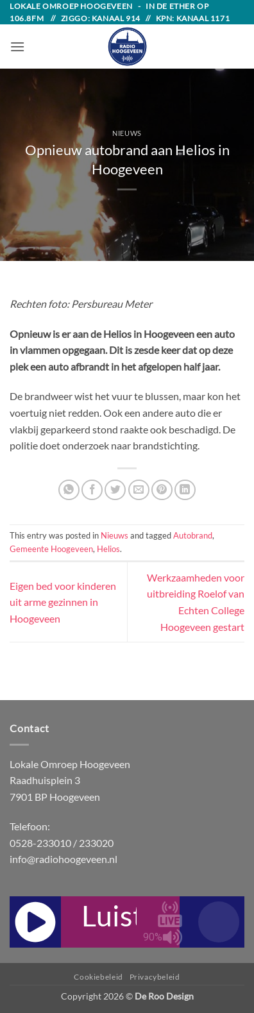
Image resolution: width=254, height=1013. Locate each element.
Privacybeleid (155, 977)
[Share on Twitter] (115, 490)
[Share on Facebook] (92, 490)
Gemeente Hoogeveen (51, 549)
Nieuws (126, 133)
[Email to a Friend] (138, 490)
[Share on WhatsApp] (69, 490)
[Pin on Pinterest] (162, 490)
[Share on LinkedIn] (185, 490)
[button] (17, 46)
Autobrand (192, 535)
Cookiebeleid (98, 977)
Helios (108, 549)
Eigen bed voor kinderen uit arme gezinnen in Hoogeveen (63, 602)
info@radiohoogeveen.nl (63, 859)
